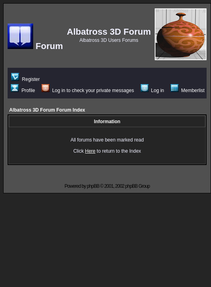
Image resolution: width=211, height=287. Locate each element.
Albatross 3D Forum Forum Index (47, 110)
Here (90, 151)
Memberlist (188, 90)
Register (25, 79)
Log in (152, 90)
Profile (23, 90)
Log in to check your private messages (88, 90)
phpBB (93, 186)
